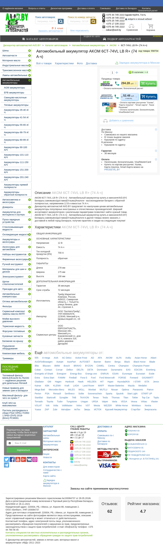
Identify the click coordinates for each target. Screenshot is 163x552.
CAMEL (100, 365)
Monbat (92, 389)
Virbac (144, 401)
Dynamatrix (116, 369)
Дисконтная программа (61, 8)
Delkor (69, 369)
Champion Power (141, 365)
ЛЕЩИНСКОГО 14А (136, 451)
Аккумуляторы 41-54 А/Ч (16, 118)
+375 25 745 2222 (82, 448)
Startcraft (51, 397)
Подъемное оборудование (10, 347)
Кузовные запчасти (12, 336)
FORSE (122, 377)
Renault (57, 393)
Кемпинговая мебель (13, 353)
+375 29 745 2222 (82, 445)
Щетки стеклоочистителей (12, 282)
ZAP (47, 409)
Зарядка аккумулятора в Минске (139, 62)
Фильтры (7, 306)
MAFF (101, 385)
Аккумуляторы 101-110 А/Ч (16, 156)
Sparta (109, 393)
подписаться (23, 450)
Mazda (131, 385)
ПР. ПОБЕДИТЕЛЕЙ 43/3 (139, 455)
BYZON (89, 365)
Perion (38, 393)
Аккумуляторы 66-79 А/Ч (16, 133)
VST (87, 405)
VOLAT (38, 405)
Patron (150, 389)
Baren (108, 361)
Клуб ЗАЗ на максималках (9, 404)
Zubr (55, 409)
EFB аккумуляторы (14, 92)
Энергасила (150, 409)
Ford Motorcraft (107, 377)
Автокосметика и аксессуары (11, 200)
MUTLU (103, 389)
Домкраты (7, 207)
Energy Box (76, 373)
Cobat (38, 369)
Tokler (135, 397)
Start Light (132, 393)
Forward (134, 377)
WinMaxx (136, 405)
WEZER (108, 405)
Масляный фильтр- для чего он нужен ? (15, 396)
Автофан (66, 409)
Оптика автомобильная (14, 301)
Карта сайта (49, 476)
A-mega (46, 357)
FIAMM (61, 377)
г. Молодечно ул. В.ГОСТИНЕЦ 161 (143, 459)
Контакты (146, 8)
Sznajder (63, 397)
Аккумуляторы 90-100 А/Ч (15, 148)
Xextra (148, 405)
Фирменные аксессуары (15, 259)
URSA (95, 401)
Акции (46, 454)
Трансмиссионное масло (15, 70)
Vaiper (105, 401)
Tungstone (72, 401)
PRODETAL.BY (112, 169)
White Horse (122, 405)
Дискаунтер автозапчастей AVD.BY (22, 45)
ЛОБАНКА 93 (133, 431)
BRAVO (77, 365)
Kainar (38, 385)
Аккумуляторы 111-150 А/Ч (16, 163)
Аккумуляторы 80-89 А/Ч (16, 141)
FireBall (73, 377)
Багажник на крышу (12, 341)
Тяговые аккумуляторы (16, 105)
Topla (156, 397)
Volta (55, 405)
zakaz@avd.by (80, 465)
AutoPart (71, 361)
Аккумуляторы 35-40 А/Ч (16, 111)
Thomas (116, 397)
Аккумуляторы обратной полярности (15, 193)
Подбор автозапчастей (123, 37)
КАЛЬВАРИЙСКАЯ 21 (137, 444)
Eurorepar (127, 373)
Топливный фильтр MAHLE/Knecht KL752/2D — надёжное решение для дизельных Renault (15, 379)
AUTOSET (85, 361)
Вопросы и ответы (36, 8)
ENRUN (105, 373)
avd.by (77, 462)
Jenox (156, 381)
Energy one (91, 373)
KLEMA (57, 385)
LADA (76, 385)
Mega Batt (40, 389)
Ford (93, 377)
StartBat (39, 397)
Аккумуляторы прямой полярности (16, 186)
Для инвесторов (51, 466)
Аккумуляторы (50, 444)
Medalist (142, 385)
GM (49, 381)
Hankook (69, 381)
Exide (151, 373)
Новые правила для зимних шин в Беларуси (15, 389)
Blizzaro (47, 365)
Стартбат (136, 409)
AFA (100, 357)
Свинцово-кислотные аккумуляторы (15, 98)
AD (92, 357)
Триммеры (8, 358)
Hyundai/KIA (123, 381)
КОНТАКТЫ (49, 462)
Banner (97, 361)
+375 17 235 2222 (82, 452)
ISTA (146, 381)
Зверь (87, 409)
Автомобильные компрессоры (11, 295)
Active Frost (81, 357)
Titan (125, 397)
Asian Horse (141, 357)
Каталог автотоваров (41, 39)
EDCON (138, 369)
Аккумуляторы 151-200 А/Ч (16, 171)
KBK (47, 385)
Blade (152, 361)
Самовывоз (105, 8)
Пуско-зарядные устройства (11, 220)
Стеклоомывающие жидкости (12, 228)
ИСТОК (97, 409)
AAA (56, 357)
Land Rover (88, 385)
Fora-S (83, 377)
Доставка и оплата (86, 8)
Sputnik (120, 393)
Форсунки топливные (13, 331)
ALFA (119, 357)
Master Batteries (116, 385)
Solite (81, 393)
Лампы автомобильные (14, 75)
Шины (5, 50)
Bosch (67, 365)
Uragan (84, 401)
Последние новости (10, 368)
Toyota (49, 401)
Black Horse (139, 361)
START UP (146, 393)
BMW (57, 365)
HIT (102, 381)
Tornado (39, 401)
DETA (90, 369)
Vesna (134, 401)
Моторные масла (52, 441)
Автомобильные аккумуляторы (88, 45)
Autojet (59, 361)
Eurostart (140, 373)
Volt (47, 405)
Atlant (153, 357)
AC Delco (66, 357)
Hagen (58, 381)
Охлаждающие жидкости (15, 234)
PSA (47, 393)
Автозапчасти (9, 55)
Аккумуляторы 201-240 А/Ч (16, 178)
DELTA (80, 369)
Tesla (105, 397)
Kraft (67, 385)
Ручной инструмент (12, 264)
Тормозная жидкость (13, 326)
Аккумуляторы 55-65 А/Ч (16, 126)
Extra (37, 377)
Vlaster (154, 401)
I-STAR (137, 381)
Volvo (79, 405)
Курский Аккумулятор (116, 409)
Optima (125, 389)
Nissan (114, 389)
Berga (117, 361)
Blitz (37, 365)
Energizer (61, 373)
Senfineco (69, 393)
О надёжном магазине (13, 8)
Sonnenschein (95, 393)
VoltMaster (67, 405)
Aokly (128, 357)
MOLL (82, 389)
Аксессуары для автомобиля (11, 248)
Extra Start (49, 377)
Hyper (110, 381)
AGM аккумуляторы (14, 87)
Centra (111, 365)
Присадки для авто (12, 289)
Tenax (96, 397)
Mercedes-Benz (56, 389)
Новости (47, 457)
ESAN (115, 373)
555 (36, 357)
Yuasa (38, 409)
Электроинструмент (13, 276)
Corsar (59, 369)
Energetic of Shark (44, 373)
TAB (74, 397)
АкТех (77, 409)
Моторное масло (11, 60)
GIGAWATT (147, 377)
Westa (97, 405)
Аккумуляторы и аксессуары (11, 240)
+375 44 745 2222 (82, 441)
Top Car (146, 397)
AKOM (113, 45)
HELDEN (91, 381)
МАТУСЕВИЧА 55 (135, 448)
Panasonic (138, 389)
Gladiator (39, 381)
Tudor (60, 401)
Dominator (102, 369)
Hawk (80, 381)
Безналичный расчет (148, 11)
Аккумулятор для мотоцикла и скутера (13, 213)
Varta (114, 401)
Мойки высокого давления (11, 320)
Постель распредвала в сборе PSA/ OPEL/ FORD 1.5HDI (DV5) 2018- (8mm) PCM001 (15, 414)
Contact (48, 369)
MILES (71, 389)
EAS (128, 369)
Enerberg (150, 369)
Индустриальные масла (15, 65)
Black (127, 361)
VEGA (124, 401)
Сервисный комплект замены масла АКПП (13, 312)
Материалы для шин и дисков (14, 270)
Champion (124, 365)
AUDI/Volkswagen (44, 361)
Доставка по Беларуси (126, 8)
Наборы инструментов (14, 254)
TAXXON (84, 397)
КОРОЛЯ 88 (133, 434)
